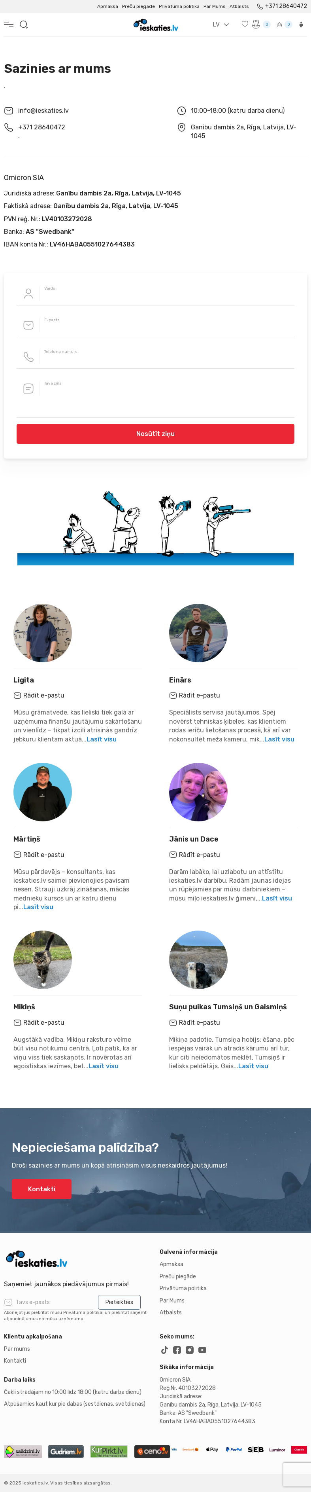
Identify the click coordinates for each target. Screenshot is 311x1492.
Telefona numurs (60, 351)
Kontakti (41, 1189)
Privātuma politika (179, 6)
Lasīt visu (102, 739)
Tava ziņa (53, 383)
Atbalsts (239, 6)
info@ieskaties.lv (43, 110)
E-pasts (52, 320)
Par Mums (215, 6)
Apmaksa (107, 6)
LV (216, 24)
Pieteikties (119, 1302)
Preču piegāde (138, 6)
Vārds (49, 288)
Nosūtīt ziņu (155, 434)
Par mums (17, 1349)
